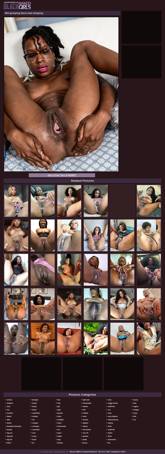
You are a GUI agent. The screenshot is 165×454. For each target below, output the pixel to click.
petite (85, 439)
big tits (9, 439)
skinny (110, 423)
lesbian (60, 443)
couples (35, 423)
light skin (86, 400)
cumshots (36, 430)
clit (33, 420)
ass (8, 410)
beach (9, 423)
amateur (10, 403)
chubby (35, 416)
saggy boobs (113, 403)
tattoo (110, 433)
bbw (8, 420)
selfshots (111, 406)
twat (134, 403)
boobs (34, 403)
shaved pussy (113, 420)
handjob (60, 420)
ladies (59, 436)
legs (59, 439)
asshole (10, 413)
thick (110, 436)
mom (84, 416)
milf (84, 410)
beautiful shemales (14, 426)
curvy (34, 436)
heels (59, 423)
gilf (58, 406)
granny (60, 413)
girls (59, 410)
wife (134, 416)
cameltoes (36, 413)
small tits (111, 430)
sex (109, 410)
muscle (85, 420)
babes (9, 416)
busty (34, 410)
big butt (10, 436)
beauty (9, 430)
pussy (85, 443)
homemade (61, 426)
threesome (112, 439)
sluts (110, 426)
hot (58, 430)
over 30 (85, 433)
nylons (85, 426)
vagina (135, 406)
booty (34, 406)
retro (110, 400)
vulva (135, 413)
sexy (110, 413)
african (9, 400)
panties (85, 436)
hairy (59, 416)
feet (58, 400)
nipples (85, 423)
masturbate (87, 403)
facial (34, 439)
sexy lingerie (113, 416)
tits (109, 443)
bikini (9, 443)
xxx (134, 420)
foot (58, 403)
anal (8, 406)
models (85, 413)
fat (33, 443)
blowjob (35, 400)
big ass (9, 433)
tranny (135, 400)
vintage (136, 410)
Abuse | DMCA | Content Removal (83, 452)
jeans (59, 433)
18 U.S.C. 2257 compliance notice (112, 452)
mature (85, 406)
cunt (34, 433)
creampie (35, 426)
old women (87, 430)
